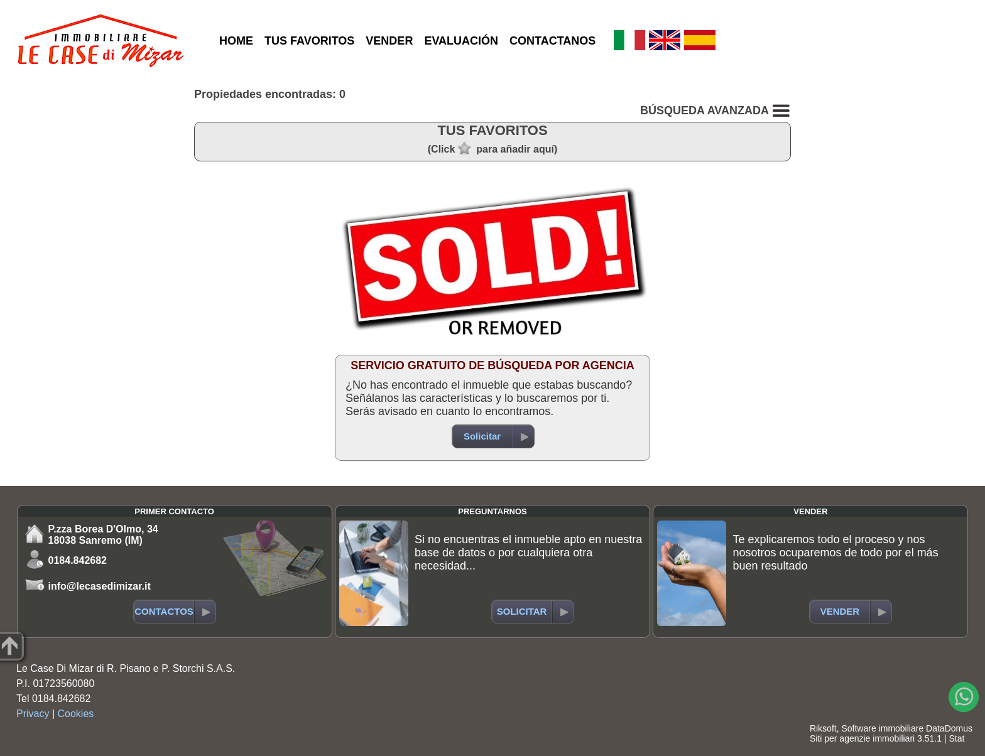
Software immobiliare (882, 728)
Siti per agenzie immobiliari (862, 738)
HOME (236, 41)
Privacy (32, 713)
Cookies (76, 713)
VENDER (389, 41)
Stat (956, 738)
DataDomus (949, 728)
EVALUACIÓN (461, 41)
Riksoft (823, 728)
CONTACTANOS (552, 41)
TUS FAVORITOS (309, 41)
